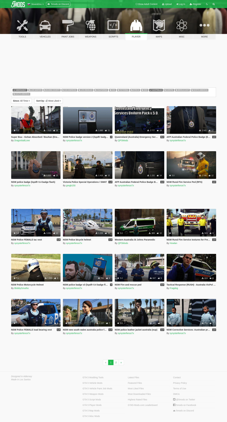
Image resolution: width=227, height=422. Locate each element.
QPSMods (123, 140)
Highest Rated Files (137, 399)
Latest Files (133, 377)
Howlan (173, 243)
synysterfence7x (74, 140)
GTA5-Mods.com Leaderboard (142, 405)
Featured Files (135, 383)
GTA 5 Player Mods (92, 405)
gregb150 (70, 185)
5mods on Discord (183, 410)
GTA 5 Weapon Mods (93, 394)
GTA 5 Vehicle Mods (92, 383)
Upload (167, 4)
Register (195, 4)
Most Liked (48, 101)
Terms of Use (179, 388)
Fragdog (174, 288)
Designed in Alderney (21, 376)
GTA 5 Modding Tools (93, 377)
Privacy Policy (180, 383)
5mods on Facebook (184, 405)
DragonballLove (22, 140)
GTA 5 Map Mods (91, 410)
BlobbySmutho (21, 288)
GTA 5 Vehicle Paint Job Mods (97, 388)
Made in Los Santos (21, 379)
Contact (177, 377)
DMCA (176, 394)
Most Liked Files (136, 388)
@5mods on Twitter (184, 399)
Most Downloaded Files (139, 394)
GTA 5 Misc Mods (91, 416)
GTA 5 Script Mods (92, 399)
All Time (21, 101)
